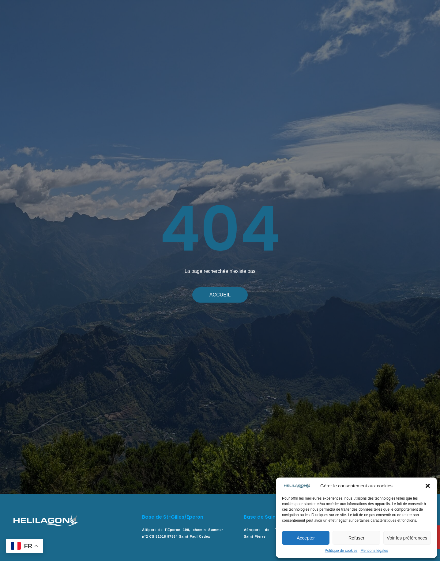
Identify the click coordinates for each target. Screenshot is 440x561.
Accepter (306, 537)
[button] (428, 486)
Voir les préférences (407, 537)
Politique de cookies (341, 550)
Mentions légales (374, 550)
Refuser (356, 537)
